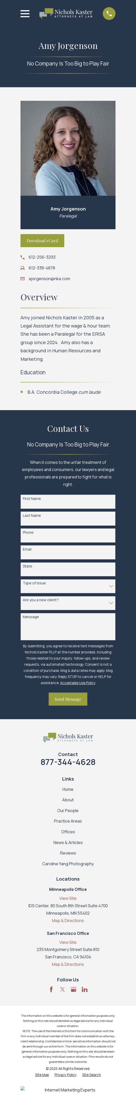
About (68, 800)
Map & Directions (68, 920)
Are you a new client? (41, 600)
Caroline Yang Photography (68, 864)
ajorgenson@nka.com (49, 278)
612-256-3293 (42, 257)
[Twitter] (62, 989)
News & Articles (68, 842)
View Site (68, 898)
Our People (68, 810)
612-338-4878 (42, 268)
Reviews (68, 853)
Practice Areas (68, 821)
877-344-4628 (68, 762)
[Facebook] (51, 989)
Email (27, 549)
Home (68, 789)
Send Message (68, 699)
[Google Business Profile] (73, 989)
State (27, 566)
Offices (68, 832)
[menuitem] (42, 1075)
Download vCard (42, 240)
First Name (32, 499)
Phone (28, 532)
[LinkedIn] (84, 989)
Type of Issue (34, 583)
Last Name (32, 515)
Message (31, 617)
